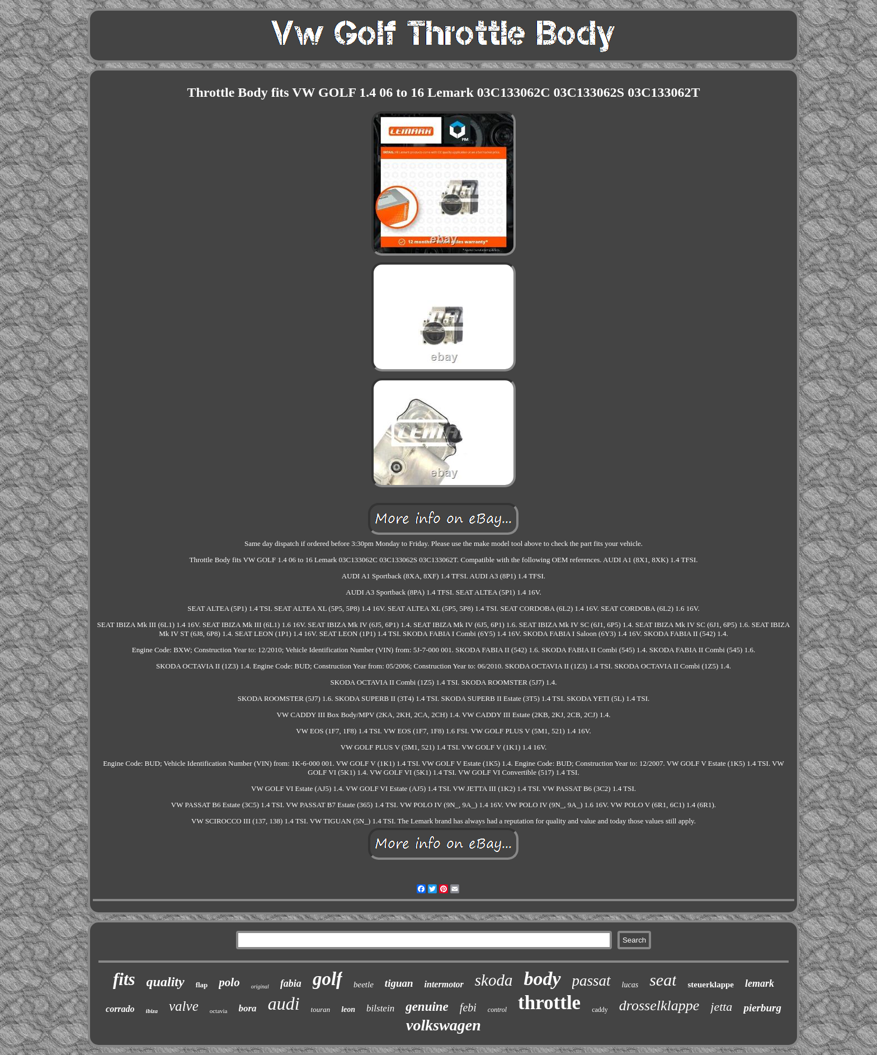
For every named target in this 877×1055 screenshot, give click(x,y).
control (497, 1010)
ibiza (152, 1010)
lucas (630, 985)
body (542, 978)
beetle (363, 984)
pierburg (762, 1008)
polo (229, 982)
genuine (427, 1007)
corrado (120, 1009)
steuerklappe (710, 984)
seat (662, 980)
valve (184, 1006)
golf (327, 979)
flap (202, 985)
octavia (219, 1010)
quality (166, 981)
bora (248, 1008)
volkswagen (443, 1025)
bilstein (380, 1008)
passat (591, 980)
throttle (549, 1003)
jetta (721, 1007)
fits (124, 979)
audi (284, 1003)
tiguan (399, 983)
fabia (290, 983)
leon (348, 1009)
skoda (494, 980)
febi (468, 1007)
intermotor (444, 984)
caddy (600, 1010)
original (260, 986)
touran (321, 1009)
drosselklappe (659, 1005)
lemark (759, 983)
